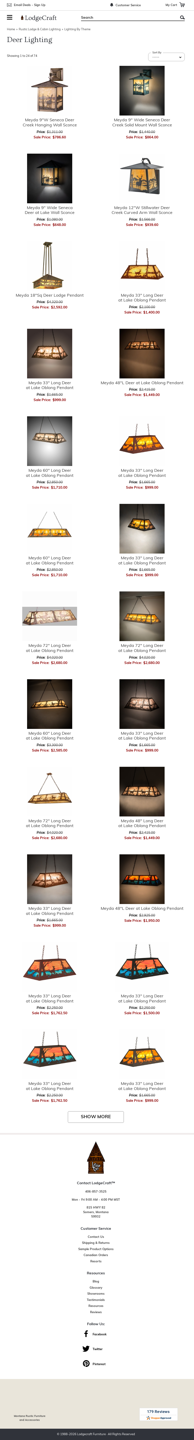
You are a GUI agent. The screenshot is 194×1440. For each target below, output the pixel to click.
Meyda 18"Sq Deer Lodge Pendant (50, 295)
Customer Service (128, 5)
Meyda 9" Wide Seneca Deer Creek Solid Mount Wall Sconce (142, 123)
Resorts (96, 1261)
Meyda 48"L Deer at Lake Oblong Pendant (142, 383)
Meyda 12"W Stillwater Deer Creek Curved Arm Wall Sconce (142, 210)
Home (11, 29)
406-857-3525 (95, 1191)
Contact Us (96, 1237)
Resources (95, 1306)
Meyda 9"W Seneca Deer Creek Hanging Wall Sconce (50, 123)
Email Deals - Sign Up (29, 5)
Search (182, 17)
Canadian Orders (96, 1255)
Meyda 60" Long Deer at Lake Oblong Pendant (49, 473)
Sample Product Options (96, 1249)
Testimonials (96, 1300)
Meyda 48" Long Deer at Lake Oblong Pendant (142, 823)
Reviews (96, 1312)
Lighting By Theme (77, 29)
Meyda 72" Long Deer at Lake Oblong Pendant (49, 648)
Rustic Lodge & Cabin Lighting (40, 29)
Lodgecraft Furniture (91, 1434)
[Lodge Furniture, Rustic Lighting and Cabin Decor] (41, 18)
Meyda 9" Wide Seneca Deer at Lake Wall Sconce (50, 210)
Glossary (96, 1287)
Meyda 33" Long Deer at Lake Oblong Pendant (142, 298)
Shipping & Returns (96, 1243)
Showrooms (96, 1293)
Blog (96, 1281)
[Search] (127, 18)
